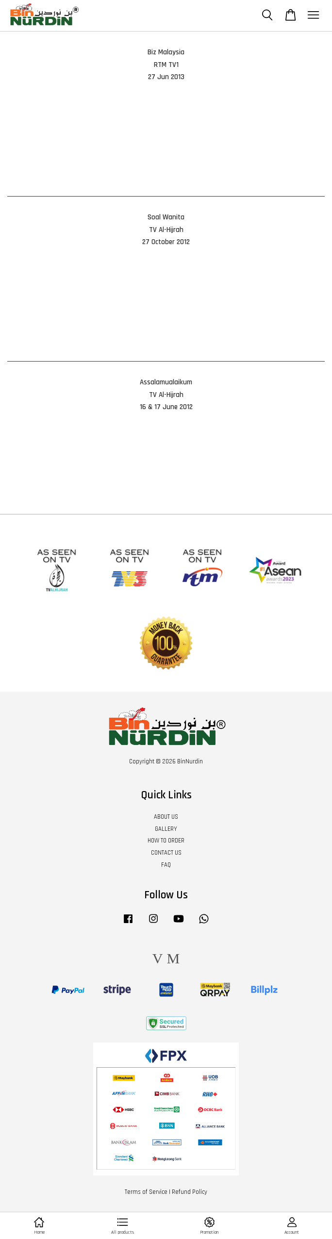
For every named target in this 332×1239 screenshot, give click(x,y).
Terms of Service (146, 1192)
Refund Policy (189, 1192)
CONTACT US (166, 853)
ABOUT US (166, 817)
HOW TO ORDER (166, 840)
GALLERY (166, 829)
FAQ (166, 865)
